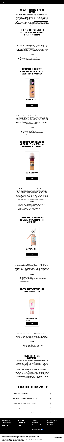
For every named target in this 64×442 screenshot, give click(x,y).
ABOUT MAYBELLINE (6, 420)
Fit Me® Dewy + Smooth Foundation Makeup (31, 100)
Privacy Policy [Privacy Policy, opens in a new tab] (21, 440)
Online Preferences (51, 422)
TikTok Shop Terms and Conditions (39, 427)
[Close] (62, 438)
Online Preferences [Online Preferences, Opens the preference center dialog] (58, 437)
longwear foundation (29, 48)
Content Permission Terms (37, 424)
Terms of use (35, 422)
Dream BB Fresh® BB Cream (31, 318)
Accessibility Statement (52, 420)
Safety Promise (21, 420)
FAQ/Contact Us (21, 423)
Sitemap (19, 425)
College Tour (5, 425)
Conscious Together (6, 423)
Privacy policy (35, 420)
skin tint (36, 265)
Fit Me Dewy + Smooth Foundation (30, 22)
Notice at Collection (51, 424)
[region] (32, 438)
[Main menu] (60, 2)
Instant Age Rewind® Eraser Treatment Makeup (32, 173)
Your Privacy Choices (37, 429)
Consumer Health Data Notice (53, 427)
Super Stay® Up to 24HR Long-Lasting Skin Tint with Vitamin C (31, 249)
